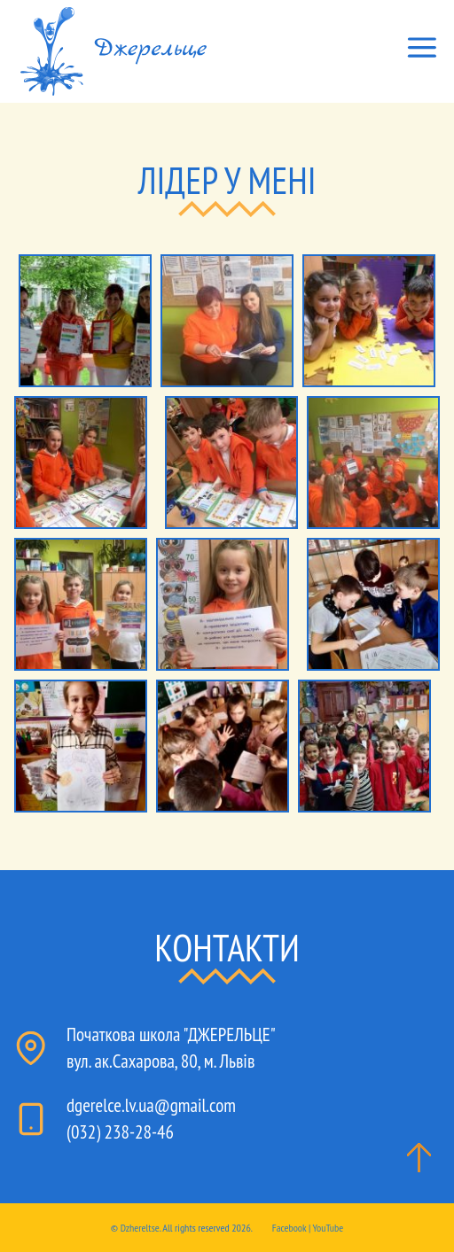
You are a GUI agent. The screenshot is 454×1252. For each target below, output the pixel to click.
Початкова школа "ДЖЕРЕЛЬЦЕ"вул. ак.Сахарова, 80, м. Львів (171, 1048)
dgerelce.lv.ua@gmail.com (151, 1105)
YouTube (328, 1227)
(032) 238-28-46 (120, 1132)
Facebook (289, 1227)
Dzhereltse (140, 1227)
